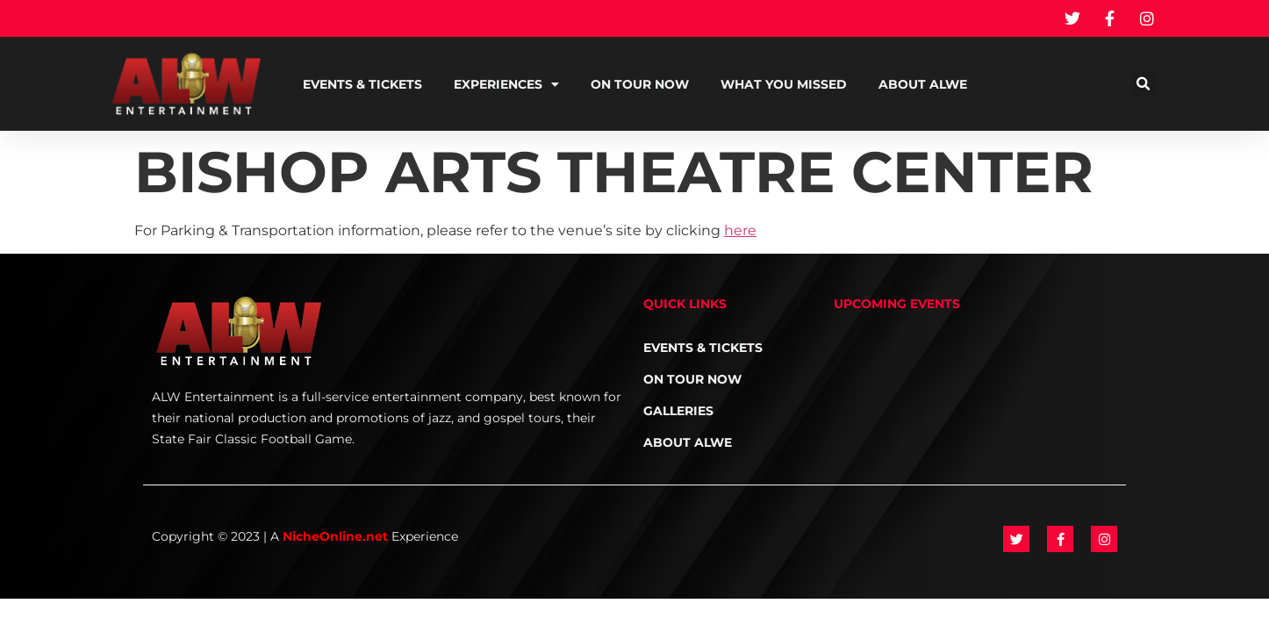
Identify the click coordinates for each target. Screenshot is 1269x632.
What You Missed (784, 84)
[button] (1144, 83)
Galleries (678, 411)
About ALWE (922, 84)
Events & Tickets (362, 84)
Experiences (506, 84)
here (740, 230)
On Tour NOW (640, 84)
